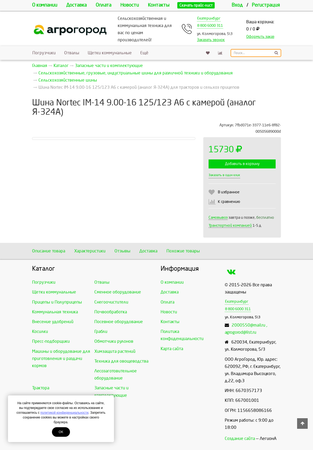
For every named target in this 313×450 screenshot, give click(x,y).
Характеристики (89, 251)
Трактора (40, 388)
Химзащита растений (114, 351)
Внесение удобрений (52, 321)
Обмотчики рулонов (113, 341)
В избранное (229, 192)
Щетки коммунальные (110, 53)
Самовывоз (218, 218)
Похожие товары (183, 251)
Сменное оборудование (117, 292)
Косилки (40, 331)
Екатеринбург (209, 18)
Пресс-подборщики (51, 341)
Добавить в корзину (242, 164)
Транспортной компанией (230, 226)
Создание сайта (240, 438)
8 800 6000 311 (210, 26)
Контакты (158, 5)
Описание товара (48, 251)
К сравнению (229, 202)
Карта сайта (172, 348)
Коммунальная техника (55, 312)
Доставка (76, 5)
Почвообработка (110, 312)
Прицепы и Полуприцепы (57, 302)
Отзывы (122, 251)
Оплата (103, 5)
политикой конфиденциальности (64, 413)
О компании (44, 5)
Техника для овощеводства (121, 361)
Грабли (100, 331)
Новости (129, 5)
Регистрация (266, 5)
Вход (237, 5)
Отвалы (71, 53)
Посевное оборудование (118, 321)
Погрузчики (44, 53)
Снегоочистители (111, 302)
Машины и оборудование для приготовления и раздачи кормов (61, 358)
